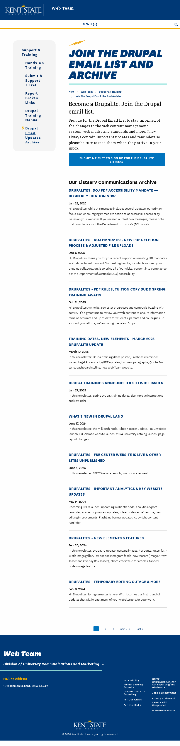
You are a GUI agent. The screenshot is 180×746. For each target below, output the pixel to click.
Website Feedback (163, 710)
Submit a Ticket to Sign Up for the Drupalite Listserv (117, 159)
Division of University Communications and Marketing (51, 663)
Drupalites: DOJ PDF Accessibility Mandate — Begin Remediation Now (113, 193)
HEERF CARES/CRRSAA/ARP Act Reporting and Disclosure (164, 683)
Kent (71, 91)
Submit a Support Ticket (33, 80)
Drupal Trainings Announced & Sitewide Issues (116, 382)
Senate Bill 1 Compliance (159, 704)
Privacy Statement (163, 698)
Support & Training (110, 91)
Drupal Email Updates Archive (33, 135)
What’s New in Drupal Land (96, 416)
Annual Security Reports (134, 686)
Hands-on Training (34, 64)
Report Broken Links (31, 97)
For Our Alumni (133, 699)
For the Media (132, 705)
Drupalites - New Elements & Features (106, 537)
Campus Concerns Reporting (135, 693)
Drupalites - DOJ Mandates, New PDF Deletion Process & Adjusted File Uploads (114, 242)
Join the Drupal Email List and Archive (98, 96)
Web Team (62, 8)
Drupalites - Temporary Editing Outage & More (115, 581)
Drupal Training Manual (33, 115)
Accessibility (131, 680)
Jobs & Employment (164, 693)
